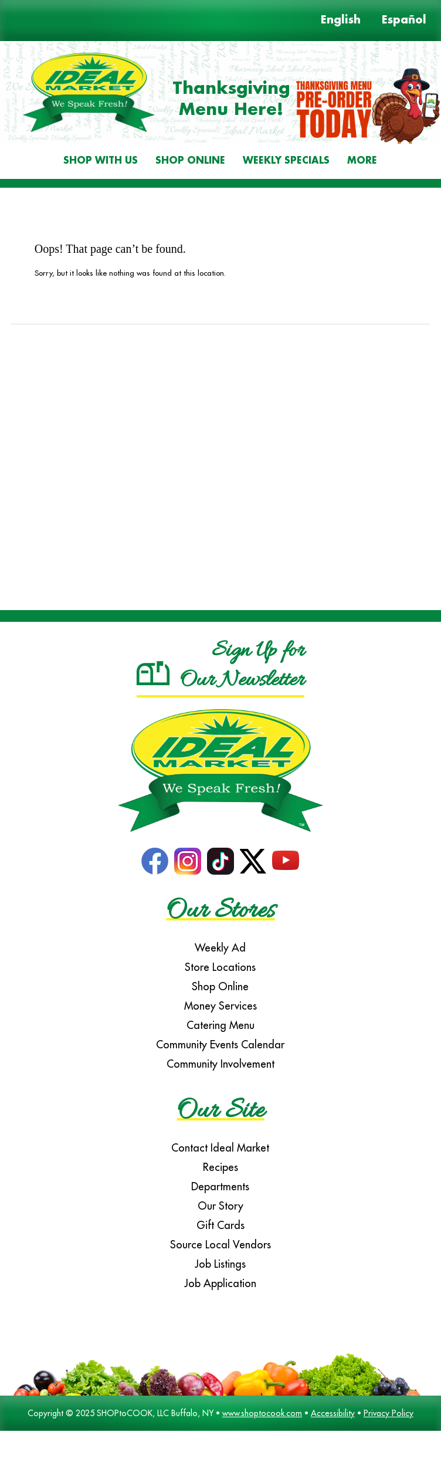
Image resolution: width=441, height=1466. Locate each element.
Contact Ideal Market (220, 1147)
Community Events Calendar (220, 1044)
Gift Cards (220, 1225)
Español (404, 20)
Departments (220, 1186)
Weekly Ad (220, 947)
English (341, 20)
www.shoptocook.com (262, 1413)
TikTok (220, 861)
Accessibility (333, 1413)
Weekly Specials (286, 161)
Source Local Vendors (220, 1244)
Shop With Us (100, 161)
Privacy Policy (388, 1413)
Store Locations (220, 967)
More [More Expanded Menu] (362, 161)
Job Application (220, 1283)
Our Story (220, 1206)
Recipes (220, 1167)
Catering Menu (220, 1025)
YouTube (285, 861)
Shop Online (190, 161)
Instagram (187, 861)
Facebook (154, 861)
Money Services (220, 1006)
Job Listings (220, 1264)
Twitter (253, 861)
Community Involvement (220, 1064)
